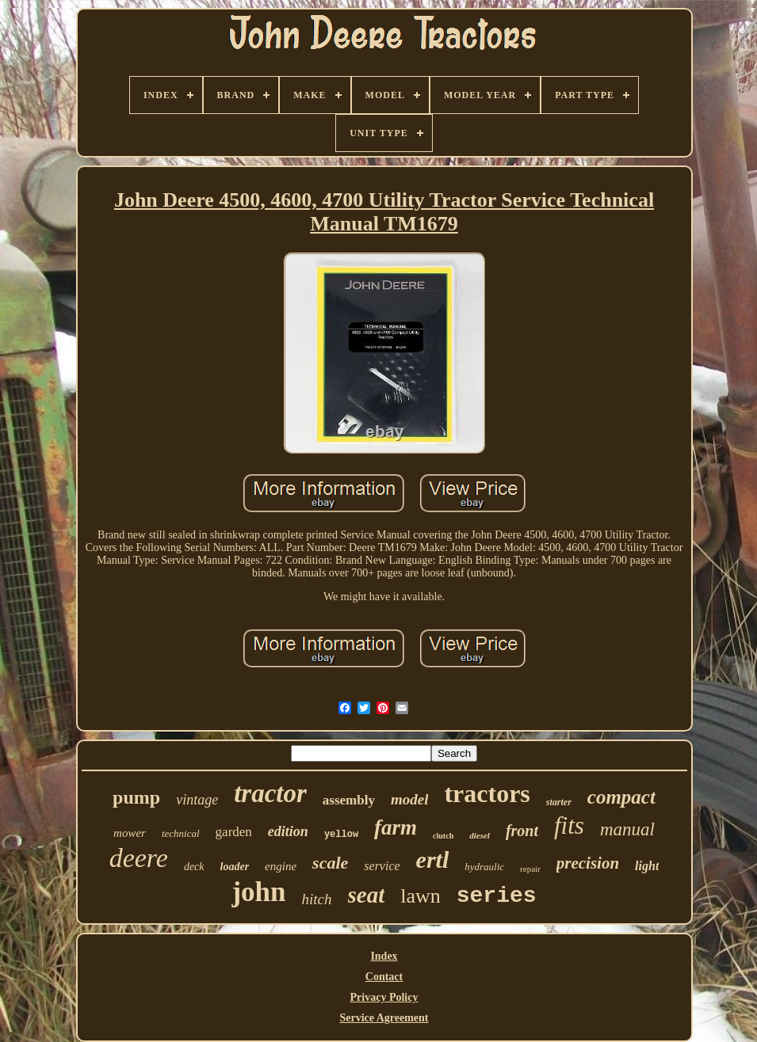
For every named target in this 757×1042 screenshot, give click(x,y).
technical (181, 833)
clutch (443, 835)
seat (366, 894)
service (382, 866)
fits (569, 825)
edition (288, 831)
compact (621, 797)
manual (627, 829)
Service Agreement (383, 1018)
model (410, 799)
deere (138, 858)
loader (235, 867)
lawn (420, 895)
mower (129, 833)
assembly (349, 800)
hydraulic (484, 867)
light (647, 866)
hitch (317, 899)
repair (530, 868)
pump (136, 797)
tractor (270, 793)
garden (234, 831)
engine (280, 866)
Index (383, 956)
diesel (479, 835)
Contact (384, 977)
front (522, 830)
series (497, 896)
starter (559, 802)
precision (587, 863)
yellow (341, 834)
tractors (487, 793)
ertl (432, 859)
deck (194, 867)
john (258, 892)
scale (330, 863)
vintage (197, 800)
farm (395, 827)
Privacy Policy (384, 997)
